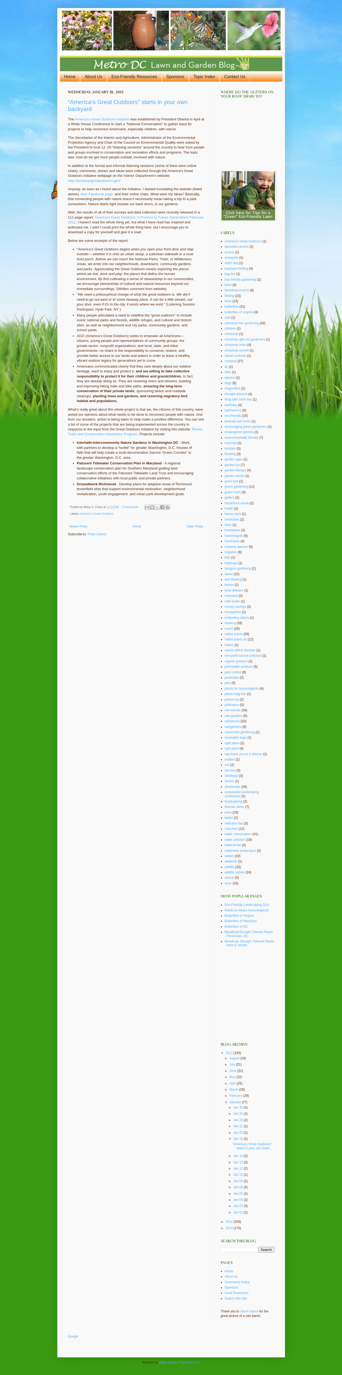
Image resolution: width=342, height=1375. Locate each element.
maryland (231, 596)
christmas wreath (237, 350)
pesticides (232, 677)
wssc (228, 883)
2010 (230, 1228)
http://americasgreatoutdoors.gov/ (94, 181)
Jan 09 (238, 1181)
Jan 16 (238, 1156)
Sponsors (175, 76)
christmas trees (235, 345)
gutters (230, 497)
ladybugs (231, 563)
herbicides (232, 519)
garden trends (235, 476)
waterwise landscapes (240, 851)
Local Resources (237, 1293)
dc (226, 367)
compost (231, 361)
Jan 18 (238, 1139)
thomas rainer (234, 807)
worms (229, 878)
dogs (228, 383)
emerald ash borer (238, 421)
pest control (233, 672)
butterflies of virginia (239, 312)
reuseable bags (236, 737)
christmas (231, 334)
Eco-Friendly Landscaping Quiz (247, 905)
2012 (230, 1053)
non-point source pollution (243, 656)
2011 (230, 1222)
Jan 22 (238, 1126)
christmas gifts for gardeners (245, 339)
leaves (229, 585)
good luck (231, 481)
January (235, 1102)
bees (228, 285)
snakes (230, 759)
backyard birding (236, 268)
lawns (229, 574)
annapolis (231, 257)
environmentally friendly (241, 438)
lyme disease (234, 590)
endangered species (239, 432)
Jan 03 (238, 1206)
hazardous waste (237, 503)
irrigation (231, 552)
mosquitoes (233, 612)
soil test (230, 770)
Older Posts (194, 526)
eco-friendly (233, 416)
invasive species (236, 547)
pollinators (232, 705)
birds (228, 301)
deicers (230, 378)
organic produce (236, 661)
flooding (230, 454)
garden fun (232, 465)
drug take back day (238, 399)
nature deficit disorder (240, 650)
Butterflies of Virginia (239, 916)
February (236, 1096)
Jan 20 (238, 1133)
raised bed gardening (240, 732)
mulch (229, 629)
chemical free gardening (242, 323)
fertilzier (230, 448)
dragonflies (232, 388)
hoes (228, 525)
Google (73, 1336)
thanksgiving (234, 801)
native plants (234, 634)
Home (70, 76)
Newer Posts (78, 526)
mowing (230, 623)
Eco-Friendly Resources (134, 76)
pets (228, 683)
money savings (235, 607)
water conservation (238, 834)
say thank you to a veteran (243, 754)
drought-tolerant (236, 394)
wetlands (231, 861)
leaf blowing (233, 579)
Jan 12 (238, 1168)
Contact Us (234, 76)
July (232, 1064)
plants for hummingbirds (242, 688)
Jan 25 (238, 1114)
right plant (232, 748)
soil (227, 765)
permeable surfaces (239, 667)
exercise (231, 443)
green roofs (233, 492)
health (229, 508)
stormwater (232, 787)
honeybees (232, 530)
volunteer (231, 829)
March (234, 1089)
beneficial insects (237, 290)
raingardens (233, 727)
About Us (93, 76)
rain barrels (233, 710)
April (232, 1083)
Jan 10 (238, 1175)
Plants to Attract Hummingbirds (247, 910)
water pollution (235, 840)
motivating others (237, 618)
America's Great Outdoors (96, 513)
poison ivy (232, 699)
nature (229, 645)
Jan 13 (238, 1162)
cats (228, 317)
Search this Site (236, 1298)
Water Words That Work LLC (179, 1362)
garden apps (234, 459)
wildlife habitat (235, 872)
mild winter (232, 601)
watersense (233, 845)
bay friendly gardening (240, 279)
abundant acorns (237, 247)
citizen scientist (235, 356)
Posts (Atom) (97, 534)
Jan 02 (238, 1212)
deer (228, 372)
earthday (231, 405)
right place (232, 743)
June (233, 1071)
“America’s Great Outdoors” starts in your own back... (252, 1146)
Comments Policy (237, 1282)
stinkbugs (231, 776)
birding (229, 296)
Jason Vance (249, 1311)
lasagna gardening (238, 568)
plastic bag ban (235, 694)
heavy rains (233, 514)
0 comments (130, 507)
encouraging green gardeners (246, 427)
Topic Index (204, 76)
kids (227, 557)
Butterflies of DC (236, 927)
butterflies (232, 306)
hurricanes (232, 541)
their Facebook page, (97, 194)
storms (229, 781)
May (232, 1077)
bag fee (230, 274)
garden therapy (235, 470)
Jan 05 (238, 1194)
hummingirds (234, 536)
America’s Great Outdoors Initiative (102, 119)
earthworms (233, 410)
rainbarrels (232, 721)
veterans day (234, 823)
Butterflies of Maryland (241, 921)
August (234, 1058)
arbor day (231, 263)
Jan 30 (238, 1107)
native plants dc (236, 639)
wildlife (229, 867)
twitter (229, 818)
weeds (229, 856)
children (230, 328)
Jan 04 (238, 1200)
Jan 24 (238, 1120)
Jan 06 (238, 1187)
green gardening (236, 486)
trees (228, 812)
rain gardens (234, 716)
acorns (229, 252)
